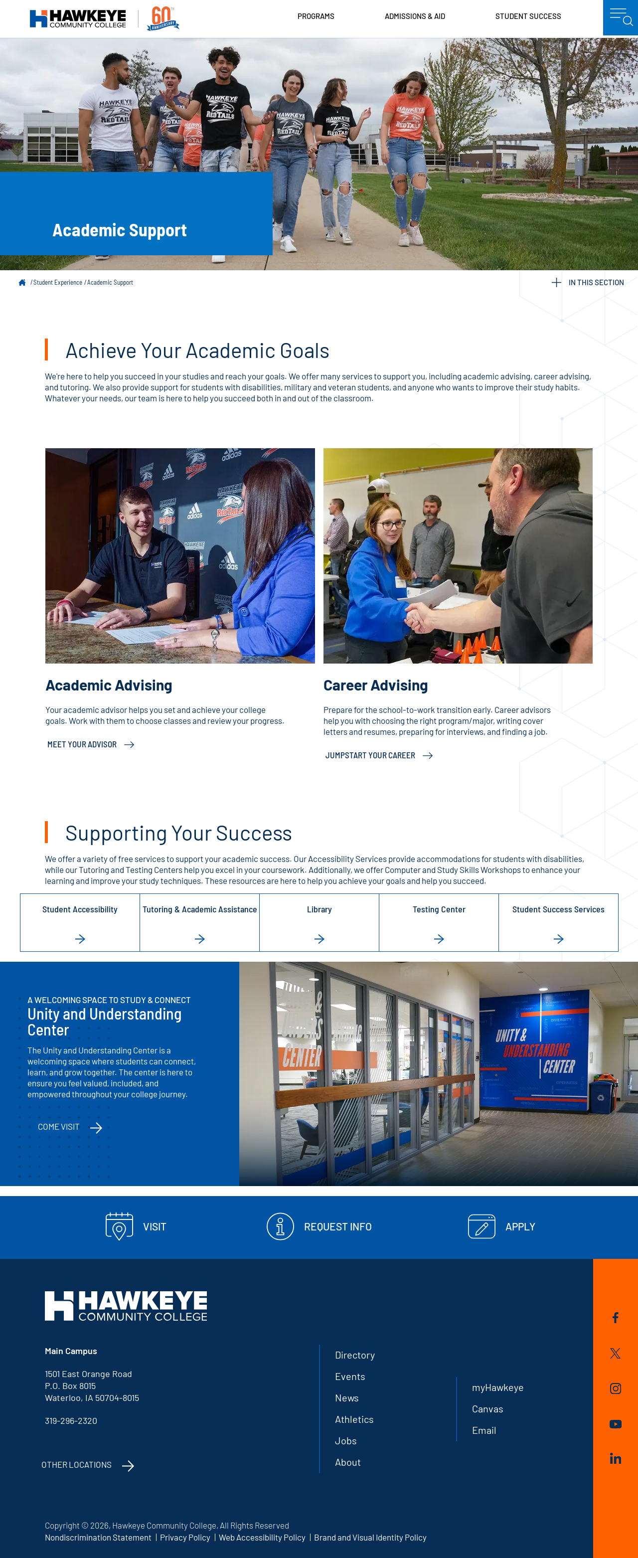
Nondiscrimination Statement (98, 1537)
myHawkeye (498, 1387)
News (347, 1397)
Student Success (528, 15)
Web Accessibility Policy (262, 1537)
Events (350, 1376)
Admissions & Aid (415, 15)
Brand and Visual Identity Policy (370, 1537)
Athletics (354, 1419)
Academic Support (110, 282)
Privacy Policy (185, 1537)
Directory (355, 1355)
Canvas (487, 1408)
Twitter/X (615, 1353)
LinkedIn (615, 1458)
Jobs (346, 1440)
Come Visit (59, 1126)
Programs (316, 15)
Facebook (616, 1317)
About (348, 1462)
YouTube (616, 1424)
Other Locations (76, 1464)
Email (484, 1430)
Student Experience (57, 282)
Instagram (615, 1388)
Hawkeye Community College (104, 18)
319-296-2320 (71, 1420)
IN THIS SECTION (588, 282)
